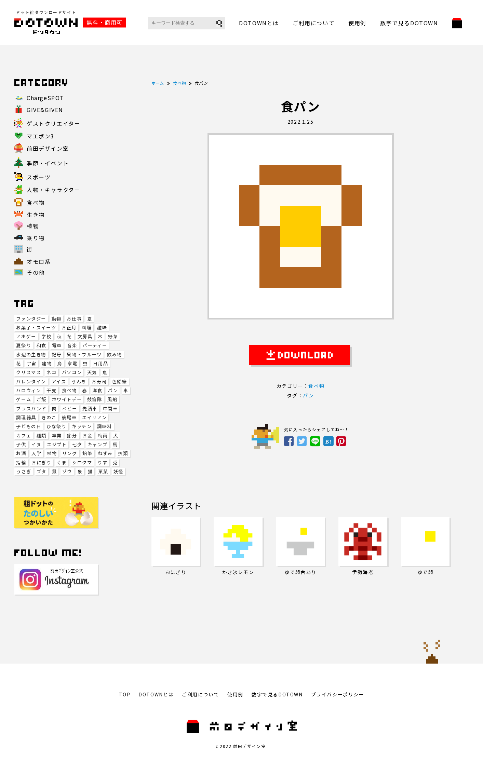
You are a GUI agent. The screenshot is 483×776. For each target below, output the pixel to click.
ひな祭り (56, 426)
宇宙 (32, 363)
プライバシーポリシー (337, 694)
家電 (72, 363)
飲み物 (114, 354)
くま (62, 462)
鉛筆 (87, 453)
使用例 (357, 23)
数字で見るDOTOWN (409, 23)
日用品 (100, 363)
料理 (87, 327)
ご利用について (314, 23)
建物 (47, 363)
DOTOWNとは (259, 23)
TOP (124, 694)
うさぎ (23, 471)
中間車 (110, 408)
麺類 (41, 435)
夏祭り (23, 345)
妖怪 (118, 471)
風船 (112, 399)
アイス (59, 381)
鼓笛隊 (94, 399)
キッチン (82, 426)
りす (102, 462)
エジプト (57, 444)
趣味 (102, 327)
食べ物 (69, 390)
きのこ (48, 417)
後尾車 (69, 417)
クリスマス (28, 372)
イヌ (36, 444)
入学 (36, 453)
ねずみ (105, 453)
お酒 (21, 453)
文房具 (85, 336)
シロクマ (82, 462)
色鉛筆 (119, 381)
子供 (21, 444)
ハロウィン (28, 390)
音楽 (72, 345)
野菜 (113, 336)
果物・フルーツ (84, 354)
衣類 (123, 453)
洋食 (97, 390)
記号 (57, 354)
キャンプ (97, 444)
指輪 (21, 462)
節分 (72, 435)
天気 (92, 372)
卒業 (57, 435)
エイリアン (94, 417)
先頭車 (89, 408)
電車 (57, 345)
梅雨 (103, 435)
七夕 (77, 444)
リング (69, 453)
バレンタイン (31, 381)
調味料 (104, 426)
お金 (87, 435)
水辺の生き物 (31, 354)
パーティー (94, 345)
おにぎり (41, 462)
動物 (57, 318)
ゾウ (67, 471)
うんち (78, 381)
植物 (52, 453)
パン (113, 390)
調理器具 (26, 417)
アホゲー (26, 336)
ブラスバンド (31, 408)
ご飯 (41, 399)
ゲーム (23, 399)
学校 (46, 336)
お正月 (69, 327)
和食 (41, 345)
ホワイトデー (67, 399)
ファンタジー (31, 318)
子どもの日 (28, 426)
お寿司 (99, 381)
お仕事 (74, 318)
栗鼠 (103, 471)
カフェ (23, 435)
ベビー (69, 408)
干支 (51, 390)
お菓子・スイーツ (36, 327)
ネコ (51, 372)
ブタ (41, 471)
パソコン (72, 372)
